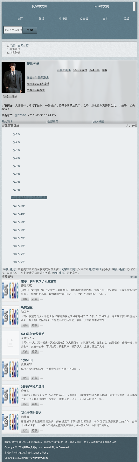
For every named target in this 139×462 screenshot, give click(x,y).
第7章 (16, 182)
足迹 (126, 18)
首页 (20, 18)
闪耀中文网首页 (19, 45)
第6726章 (19, 229)
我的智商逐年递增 (32, 386)
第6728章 (19, 245)
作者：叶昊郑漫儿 (38, 77)
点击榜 (84, 18)
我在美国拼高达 (31, 412)
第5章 (16, 166)
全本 (105, 18)
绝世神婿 (9, 269)
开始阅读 (7, 121)
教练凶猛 (27, 307)
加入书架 (98, 121)
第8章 (16, 190)
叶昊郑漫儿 (64, 70)
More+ (133, 276)
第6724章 (19, 214)
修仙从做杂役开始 (32, 333)
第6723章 (19, 206)
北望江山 (27, 360)
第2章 (16, 142)
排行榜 (63, 18)
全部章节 (52, 121)
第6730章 (21, 115)
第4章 (16, 158)
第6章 (16, 174)
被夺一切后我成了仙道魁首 (38, 281)
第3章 (16, 150)
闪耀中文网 (39, 6)
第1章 (16, 134)
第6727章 (19, 237)
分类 (41, 18)
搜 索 (30, 30)
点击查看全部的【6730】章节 (29, 197)
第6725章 (19, 222)
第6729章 (19, 253)
